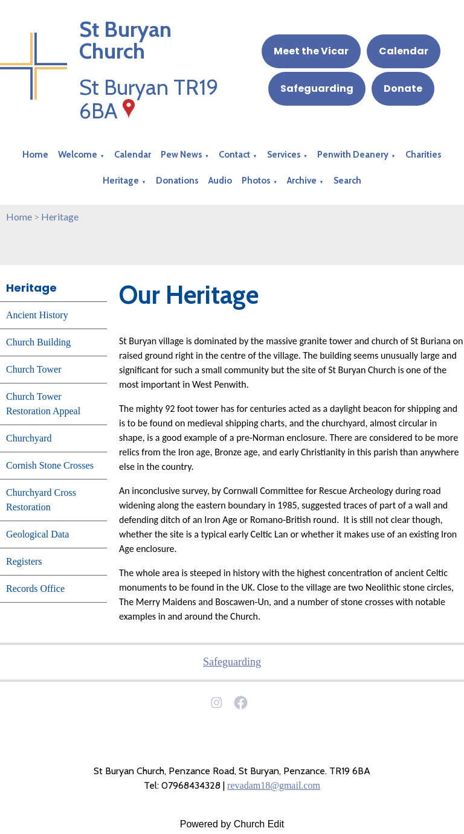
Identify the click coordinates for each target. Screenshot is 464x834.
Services (284, 154)
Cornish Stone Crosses (50, 465)
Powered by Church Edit (232, 824)
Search (347, 180)
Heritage (121, 180)
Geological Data (37, 534)
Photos (256, 180)
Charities (423, 154)
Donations (177, 180)
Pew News (181, 154)
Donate (403, 88)
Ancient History (37, 315)
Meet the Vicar (311, 51)
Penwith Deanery (352, 154)
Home (35, 154)
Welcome (77, 154)
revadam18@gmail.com (273, 785)
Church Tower (33, 369)
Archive (302, 180)
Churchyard (29, 438)
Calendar (403, 51)
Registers (24, 561)
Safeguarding (316, 88)
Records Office (35, 588)
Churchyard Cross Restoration (41, 499)
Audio (220, 180)
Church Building (38, 342)
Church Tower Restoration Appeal (43, 403)
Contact (234, 154)
